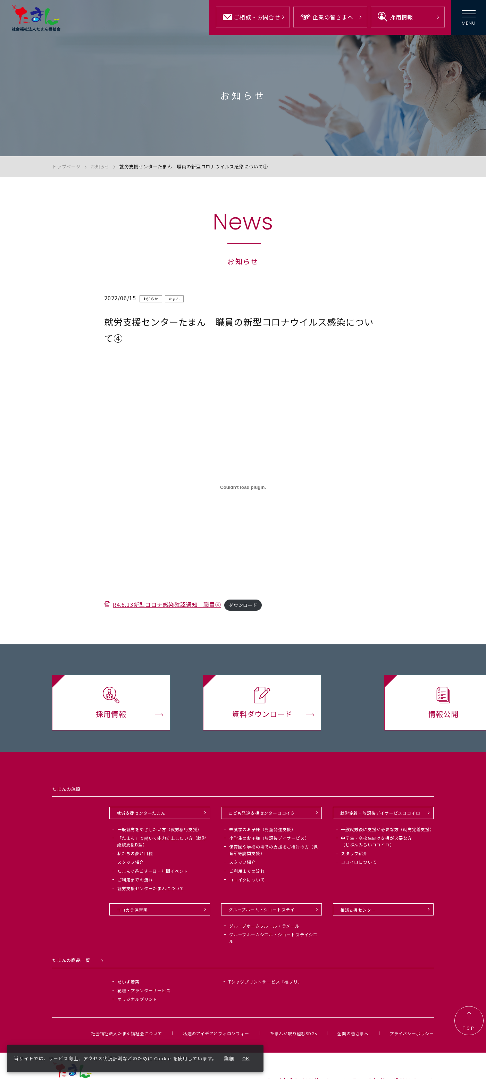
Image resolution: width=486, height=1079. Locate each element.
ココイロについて (358, 862)
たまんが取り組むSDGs (293, 1033)
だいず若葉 (128, 982)
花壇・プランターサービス (144, 990)
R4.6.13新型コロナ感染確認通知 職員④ (167, 608)
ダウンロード (243, 608)
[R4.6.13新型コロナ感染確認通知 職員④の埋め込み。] (243, 490)
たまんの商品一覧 (71, 960)
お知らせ (100, 166)
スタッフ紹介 (130, 862)
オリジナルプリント (137, 999)
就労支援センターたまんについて (150, 888)
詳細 (229, 1058)
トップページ (66, 166)
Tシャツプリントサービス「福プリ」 (265, 982)
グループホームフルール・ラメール (264, 926)
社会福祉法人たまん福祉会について (126, 1033)
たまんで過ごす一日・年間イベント (152, 871)
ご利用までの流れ (135, 880)
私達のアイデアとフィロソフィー (216, 1033)
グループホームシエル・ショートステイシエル (273, 937)
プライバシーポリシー (411, 1033)
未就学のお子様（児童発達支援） (262, 829)
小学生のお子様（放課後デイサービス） (269, 838)
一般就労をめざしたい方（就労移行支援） (159, 829)
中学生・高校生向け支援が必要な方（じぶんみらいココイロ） (376, 841)
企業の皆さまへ (353, 1033)
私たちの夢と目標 (135, 853)
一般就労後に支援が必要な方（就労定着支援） (387, 829)
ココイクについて (247, 880)
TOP (469, 1021)
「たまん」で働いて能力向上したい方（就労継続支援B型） (161, 841)
